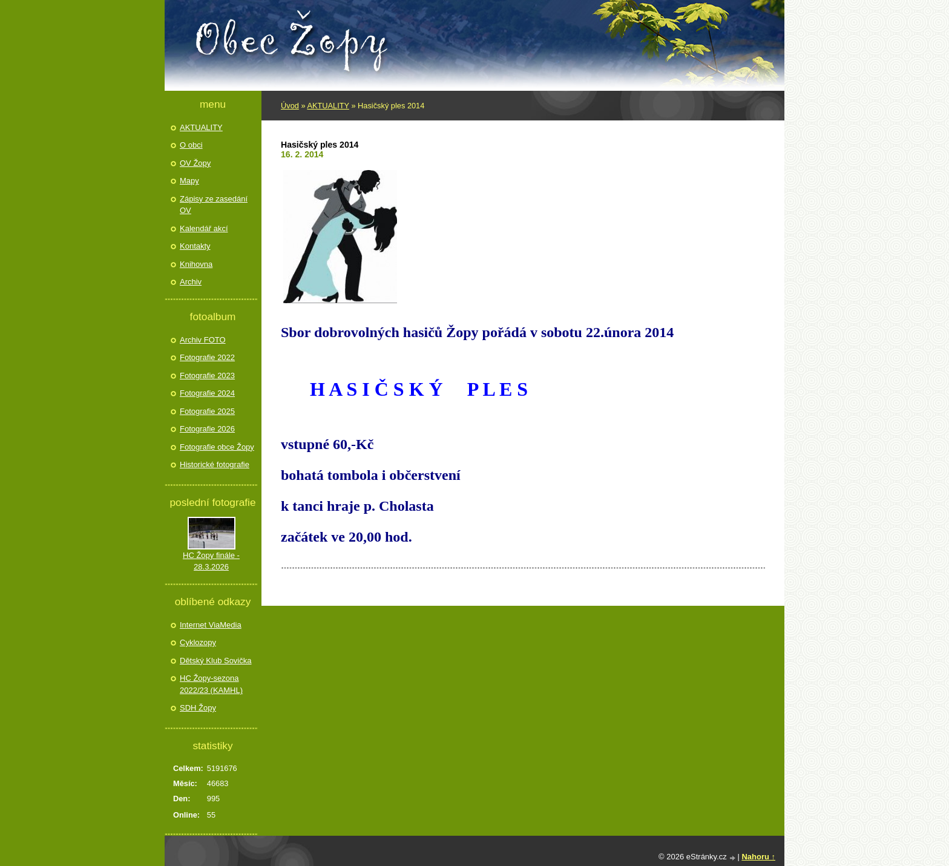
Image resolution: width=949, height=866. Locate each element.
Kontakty (195, 246)
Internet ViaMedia (210, 624)
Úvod (290, 105)
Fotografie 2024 (207, 393)
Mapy (189, 180)
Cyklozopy (198, 642)
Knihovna (196, 264)
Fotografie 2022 (207, 357)
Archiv (191, 281)
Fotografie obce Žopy (217, 446)
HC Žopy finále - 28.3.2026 (211, 561)
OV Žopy (195, 163)
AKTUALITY (328, 105)
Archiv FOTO (203, 339)
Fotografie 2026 (207, 428)
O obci (191, 144)
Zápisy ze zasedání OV (214, 204)
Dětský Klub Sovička (216, 660)
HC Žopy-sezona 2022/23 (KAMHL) (211, 684)
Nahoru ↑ (758, 856)
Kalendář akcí (204, 228)
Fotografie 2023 (207, 375)
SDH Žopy (198, 707)
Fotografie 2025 (207, 411)
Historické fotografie (214, 464)
